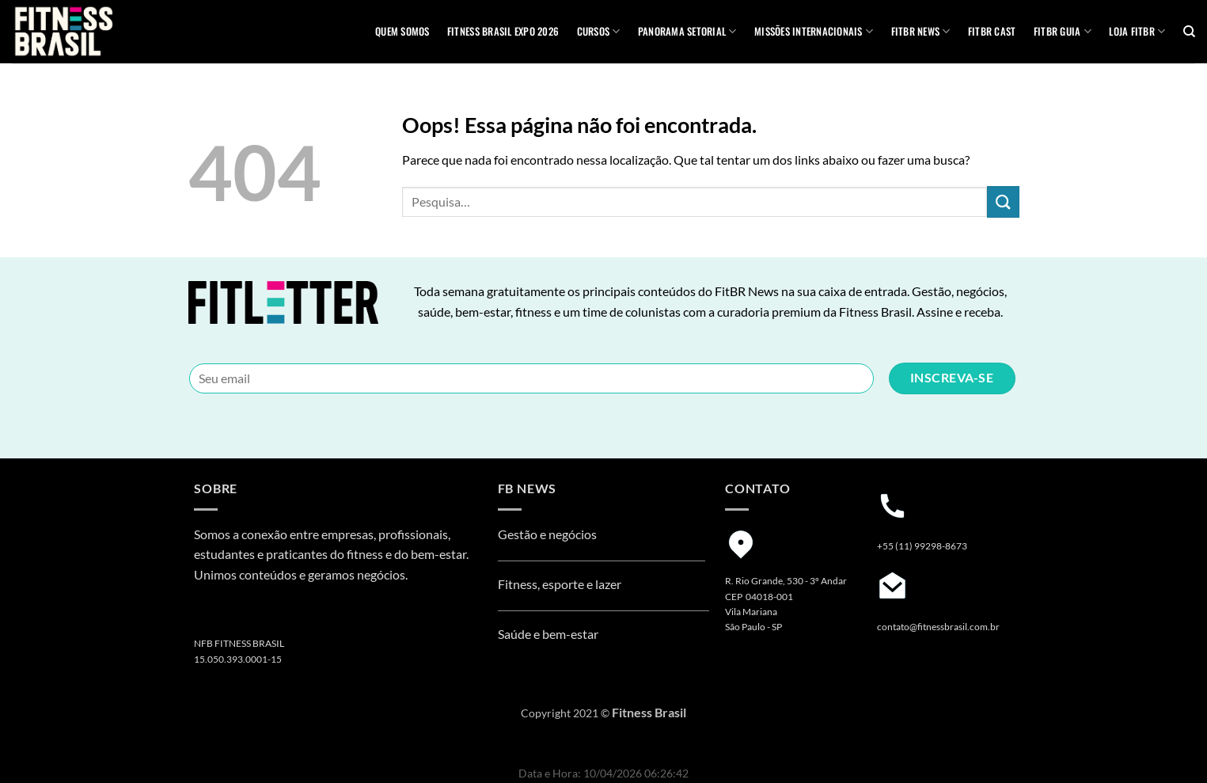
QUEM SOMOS (402, 31)
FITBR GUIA (1062, 32)
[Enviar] (1003, 201)
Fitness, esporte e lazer (559, 583)
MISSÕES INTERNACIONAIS (813, 32)
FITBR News (921, 32)
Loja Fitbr (1137, 32)
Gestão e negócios (547, 534)
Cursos (599, 32)
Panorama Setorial (687, 32)
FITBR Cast (992, 31)
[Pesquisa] (1189, 32)
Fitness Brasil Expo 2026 (503, 31)
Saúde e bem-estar (548, 633)
